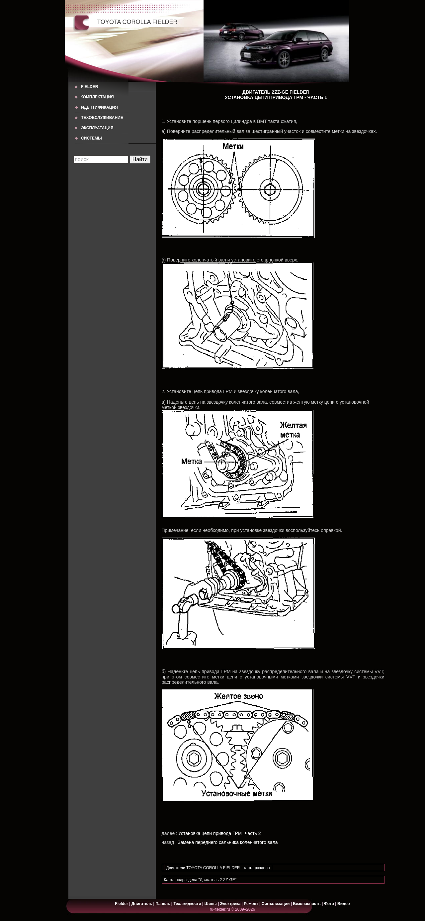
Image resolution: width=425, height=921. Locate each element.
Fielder (89, 86)
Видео (343, 903)
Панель (162, 903)
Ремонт (251, 903)
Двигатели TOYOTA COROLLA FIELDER (203, 868)
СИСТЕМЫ (91, 138)
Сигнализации (276, 903)
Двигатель (141, 903)
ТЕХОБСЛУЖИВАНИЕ (102, 117)
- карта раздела (255, 868)
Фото (329, 903)
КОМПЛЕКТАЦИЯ (97, 97)
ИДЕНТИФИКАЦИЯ (99, 107)
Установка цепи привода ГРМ (210, 833)
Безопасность (306, 903)
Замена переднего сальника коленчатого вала (228, 842)
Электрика (231, 903)
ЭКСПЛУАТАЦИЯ (97, 128)
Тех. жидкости (188, 903)
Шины (211, 903)
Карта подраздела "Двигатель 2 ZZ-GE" (200, 879)
